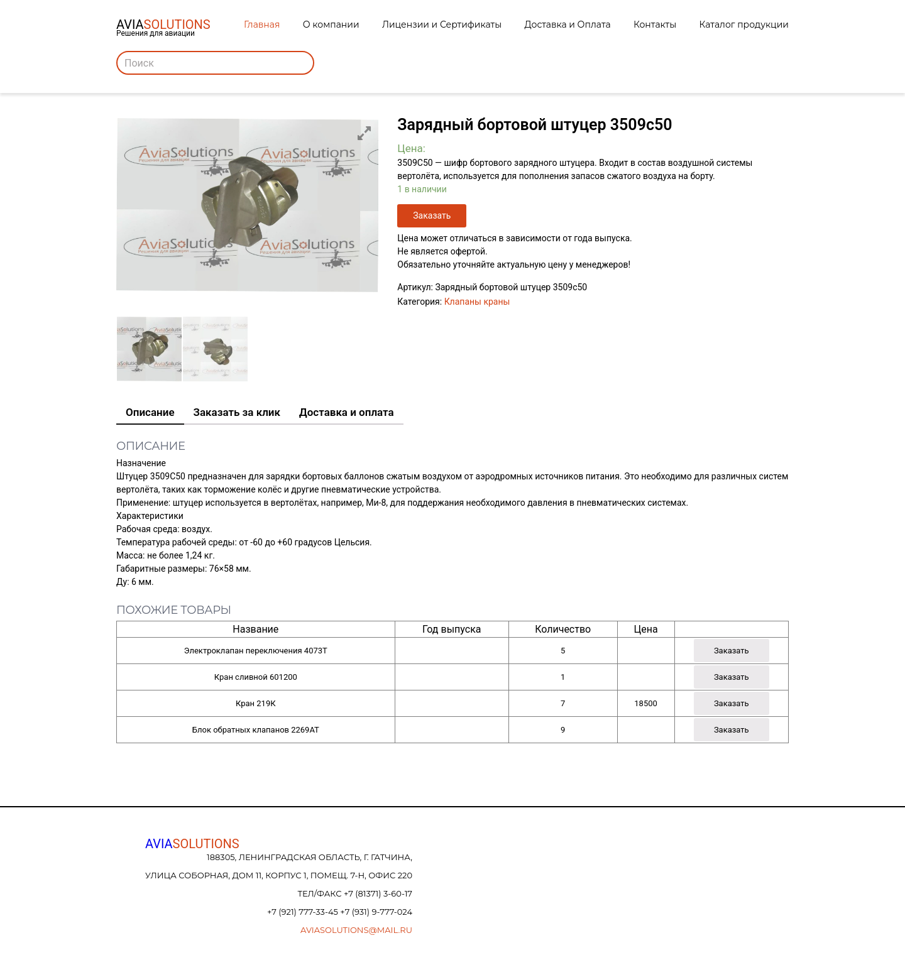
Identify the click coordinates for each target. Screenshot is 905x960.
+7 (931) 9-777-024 (376, 912)
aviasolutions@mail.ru (356, 930)
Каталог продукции (744, 24)
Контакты (655, 24)
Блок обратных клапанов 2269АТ (255, 729)
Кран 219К (256, 703)
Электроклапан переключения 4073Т (255, 650)
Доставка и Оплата (568, 24)
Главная (262, 24)
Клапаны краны (477, 302)
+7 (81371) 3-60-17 (378, 893)
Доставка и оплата (346, 412)
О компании (331, 24)
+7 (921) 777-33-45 (303, 912)
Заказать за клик (237, 412)
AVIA (192, 843)
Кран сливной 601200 (255, 677)
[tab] (150, 413)
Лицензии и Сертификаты (442, 24)
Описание (150, 412)
